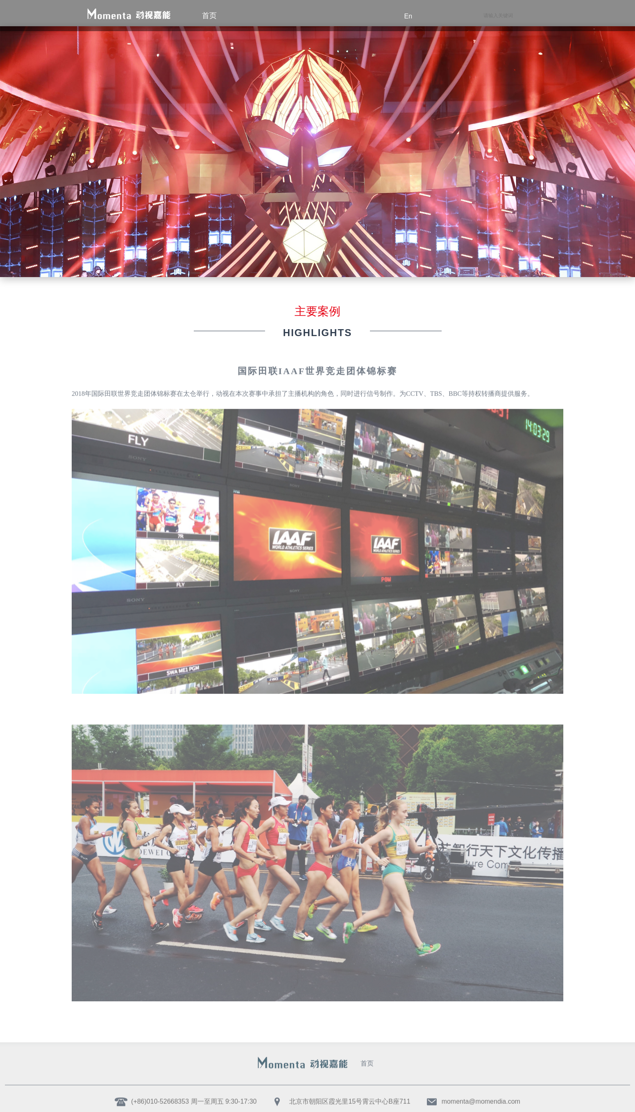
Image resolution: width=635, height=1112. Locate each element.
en (408, 16)
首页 (367, 1058)
